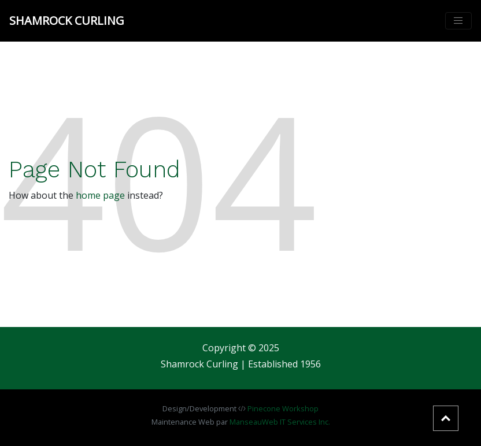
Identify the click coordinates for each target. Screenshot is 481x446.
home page (100, 195)
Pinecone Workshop (283, 408)
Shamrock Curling (66, 20)
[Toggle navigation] (458, 20)
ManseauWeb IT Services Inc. (280, 422)
